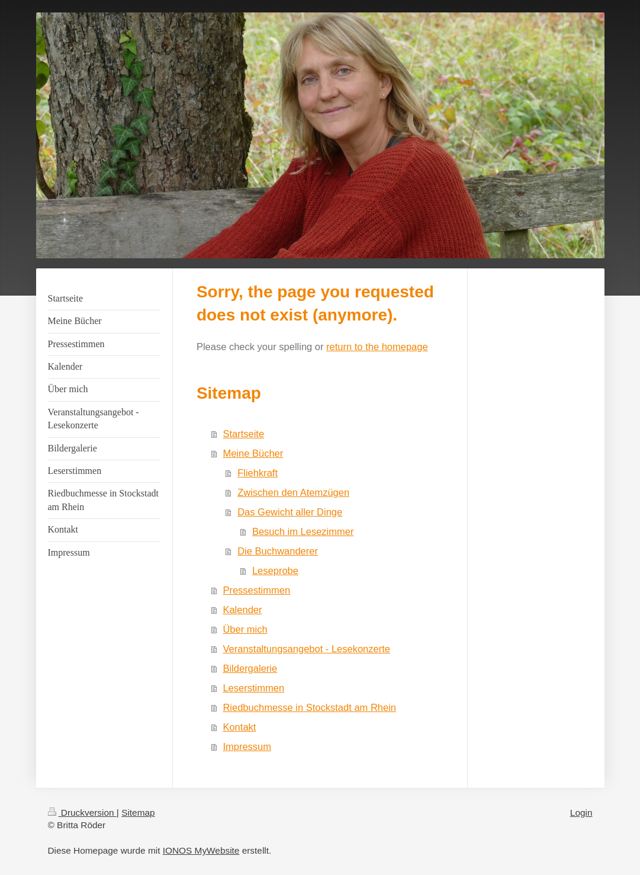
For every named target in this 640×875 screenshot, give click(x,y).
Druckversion (82, 812)
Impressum (247, 746)
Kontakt (239, 727)
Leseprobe (275, 570)
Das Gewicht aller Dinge (289, 512)
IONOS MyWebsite (201, 850)
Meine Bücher (253, 453)
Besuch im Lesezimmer (302, 531)
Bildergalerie (250, 668)
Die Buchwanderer (277, 551)
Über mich (245, 629)
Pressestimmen (256, 590)
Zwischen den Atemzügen (293, 492)
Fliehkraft (257, 472)
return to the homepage (377, 346)
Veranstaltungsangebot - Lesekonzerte (306, 648)
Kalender (242, 609)
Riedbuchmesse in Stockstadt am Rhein (309, 707)
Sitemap (138, 812)
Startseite (243, 433)
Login (581, 812)
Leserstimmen (253, 687)
